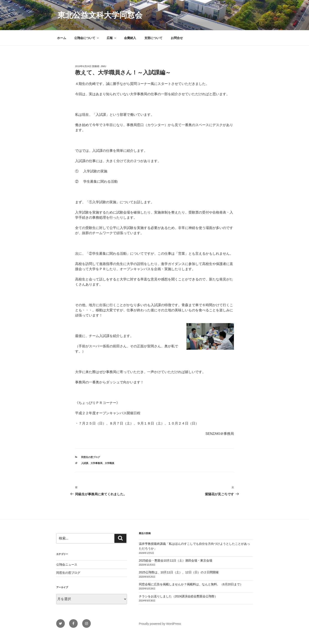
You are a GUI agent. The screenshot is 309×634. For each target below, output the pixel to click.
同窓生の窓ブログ (90, 457)
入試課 (84, 463)
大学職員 (109, 463)
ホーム (61, 38)
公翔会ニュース (66, 564)
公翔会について (86, 38)
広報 (112, 38)
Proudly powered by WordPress (160, 623)
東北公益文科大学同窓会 (100, 15)
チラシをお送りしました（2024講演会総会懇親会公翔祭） (178, 596)
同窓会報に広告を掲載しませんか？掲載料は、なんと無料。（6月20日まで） (191, 584)
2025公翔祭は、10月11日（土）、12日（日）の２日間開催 (179, 572)
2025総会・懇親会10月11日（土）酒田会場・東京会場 (175, 560)
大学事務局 (96, 463)
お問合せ (177, 38)
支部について (153, 38)
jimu (103, 66)
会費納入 (130, 38)
